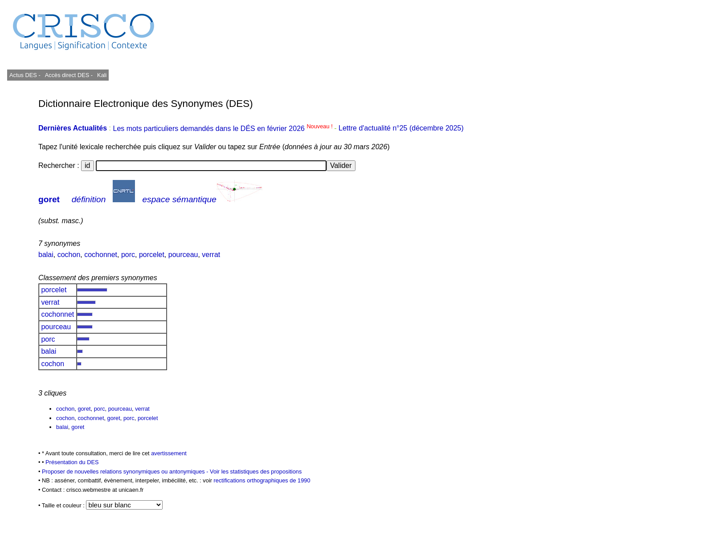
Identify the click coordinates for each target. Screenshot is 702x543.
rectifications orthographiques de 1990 (262, 480)
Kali (101, 75)
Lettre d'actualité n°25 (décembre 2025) (401, 128)
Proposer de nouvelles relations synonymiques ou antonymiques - (126, 471)
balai (45, 254)
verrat (211, 254)
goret (49, 199)
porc (128, 254)
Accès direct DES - (69, 75)
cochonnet (100, 254)
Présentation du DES (72, 462)
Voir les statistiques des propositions (256, 471)
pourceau (183, 254)
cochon (69, 254)
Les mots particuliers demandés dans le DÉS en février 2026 (223, 128)
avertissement (169, 453)
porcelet (151, 254)
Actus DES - (25, 75)
